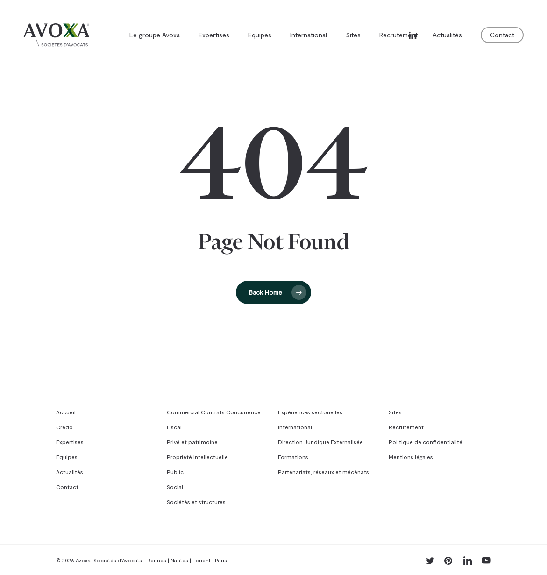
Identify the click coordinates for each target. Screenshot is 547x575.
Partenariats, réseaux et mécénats (323, 472)
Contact (67, 486)
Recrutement (406, 427)
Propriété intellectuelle (197, 457)
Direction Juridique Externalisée (320, 442)
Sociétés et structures (196, 501)
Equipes (67, 457)
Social (175, 486)
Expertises (70, 442)
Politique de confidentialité (425, 442)
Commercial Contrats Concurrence (214, 412)
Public (175, 472)
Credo (64, 427)
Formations (293, 457)
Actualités (69, 472)
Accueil (66, 412)
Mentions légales (411, 457)
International (295, 427)
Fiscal (174, 427)
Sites (395, 412)
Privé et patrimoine (192, 442)
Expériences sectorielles (310, 412)
